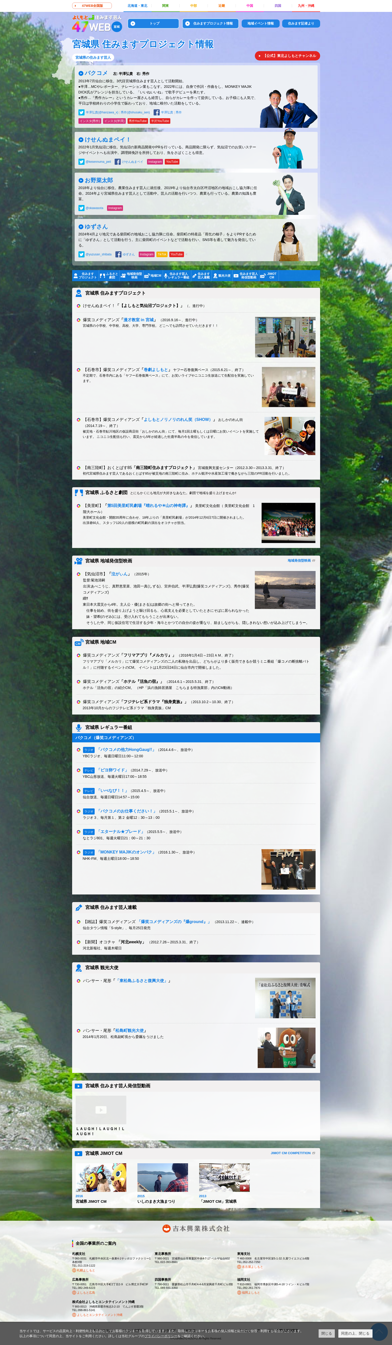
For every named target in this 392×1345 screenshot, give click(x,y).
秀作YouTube (138, 121)
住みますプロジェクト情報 (213, 23)
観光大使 (224, 275)
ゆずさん (96, 226)
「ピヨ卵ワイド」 (112, 770)
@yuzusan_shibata (99, 254)
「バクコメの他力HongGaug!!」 (126, 749)
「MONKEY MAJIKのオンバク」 (126, 852)
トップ (154, 23)
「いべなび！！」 (112, 790)
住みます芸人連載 (204, 275)
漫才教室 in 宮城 (138, 320)
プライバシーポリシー (161, 1336)
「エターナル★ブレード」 (120, 831)
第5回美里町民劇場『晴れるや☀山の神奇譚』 (148, 505)
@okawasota (95, 208)
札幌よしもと (86, 1270)
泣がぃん (119, 574)
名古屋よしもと (252, 1267)
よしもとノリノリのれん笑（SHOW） (178, 419)
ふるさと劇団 (112, 275)
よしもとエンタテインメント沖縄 (99, 1315)
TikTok (162, 254)
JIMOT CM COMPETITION (291, 1153)
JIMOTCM (272, 275)
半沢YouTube (160, 121)
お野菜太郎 (99, 180)
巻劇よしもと (156, 370)
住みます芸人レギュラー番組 (178, 275)
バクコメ (117, 73)
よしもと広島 (86, 1292)
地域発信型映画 (134, 275)
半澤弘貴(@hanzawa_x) (102, 112)
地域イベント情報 (260, 23)
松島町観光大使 (129, 1030)
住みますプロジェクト (88, 275)
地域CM (156, 275)
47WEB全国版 (92, 6)
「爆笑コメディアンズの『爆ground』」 (174, 922)
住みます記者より (301, 23)
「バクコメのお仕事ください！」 (126, 811)
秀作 (179, 112)
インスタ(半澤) (114, 121)
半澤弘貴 (167, 112)
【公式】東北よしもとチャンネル (289, 56)
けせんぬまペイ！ (108, 139)
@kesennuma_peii (98, 162)
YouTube (172, 162)
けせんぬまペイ (132, 162)
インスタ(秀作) (90, 121)
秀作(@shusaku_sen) (135, 112)
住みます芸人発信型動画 (249, 275)
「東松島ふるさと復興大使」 (141, 981)
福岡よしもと (251, 1292)
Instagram (155, 162)
